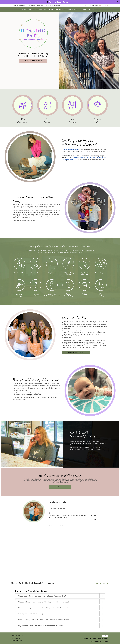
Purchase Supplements (19, 5)
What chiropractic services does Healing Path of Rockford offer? (42, 596)
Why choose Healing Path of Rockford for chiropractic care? (40, 626)
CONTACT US (60, 487)
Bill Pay (95, 9)
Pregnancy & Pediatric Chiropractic (52, 295)
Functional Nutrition (84, 273)
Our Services (60, 9)
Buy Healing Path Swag (53, 5)
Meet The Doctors (46, 9)
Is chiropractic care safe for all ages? (31, 614)
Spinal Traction (84, 295)
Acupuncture (35, 272)
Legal (90, 638)
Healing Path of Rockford (72, 149)
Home (24, 9)
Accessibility (100, 638)
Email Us (105, 635)
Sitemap (106, 638)
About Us (32, 9)
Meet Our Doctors (22, 121)
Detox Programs (101, 272)
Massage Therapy (36, 295)
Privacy (94, 638)
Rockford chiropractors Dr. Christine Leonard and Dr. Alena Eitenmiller (84, 158)
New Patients (73, 9)
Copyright (85, 638)
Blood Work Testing (68, 295)
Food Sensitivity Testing (68, 273)
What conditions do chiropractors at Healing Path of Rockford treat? (43, 602)
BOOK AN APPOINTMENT (33, 61)
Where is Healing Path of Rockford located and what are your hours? (43, 620)
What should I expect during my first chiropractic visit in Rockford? (43, 608)
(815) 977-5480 (94, 5)
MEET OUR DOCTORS (76, 352)
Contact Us (85, 9)
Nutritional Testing (52, 273)
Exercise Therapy (19, 295)
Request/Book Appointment (36, 5)
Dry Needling (101, 295)
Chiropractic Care (19, 272)
